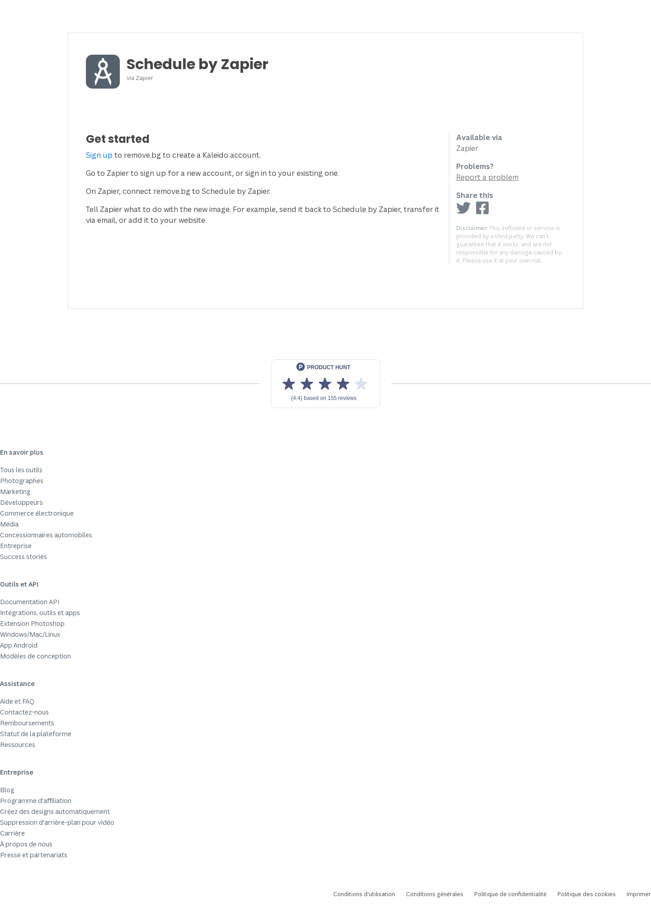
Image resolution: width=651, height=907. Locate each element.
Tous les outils (21, 469)
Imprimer (639, 894)
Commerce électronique (37, 513)
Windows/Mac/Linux (30, 634)
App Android (19, 645)
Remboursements (27, 723)
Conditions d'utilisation (364, 894)
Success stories (23, 556)
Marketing (15, 491)
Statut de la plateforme (35, 733)
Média (9, 524)
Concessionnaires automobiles (46, 535)
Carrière (12, 833)
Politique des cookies (586, 894)
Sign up (99, 155)
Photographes (21, 480)
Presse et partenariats (33, 855)
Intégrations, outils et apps (40, 612)
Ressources (17, 744)
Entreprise (16, 545)
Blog (7, 789)
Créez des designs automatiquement (55, 811)
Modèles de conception (35, 656)
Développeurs (21, 502)
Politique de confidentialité (510, 894)
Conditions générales (434, 894)
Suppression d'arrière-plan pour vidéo (57, 822)
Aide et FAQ (17, 701)
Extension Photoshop (32, 623)
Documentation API (29, 601)
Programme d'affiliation (35, 800)
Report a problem (487, 177)
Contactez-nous (24, 712)
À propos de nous (26, 844)
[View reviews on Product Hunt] (325, 383)
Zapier (144, 78)
